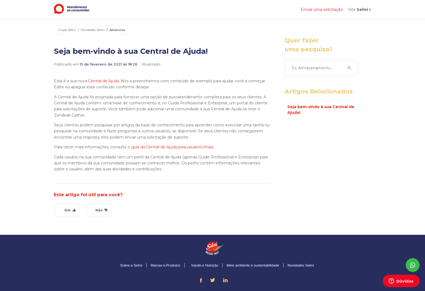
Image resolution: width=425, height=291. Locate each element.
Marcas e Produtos (165, 265)
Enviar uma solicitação (322, 9)
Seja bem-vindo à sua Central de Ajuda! (320, 109)
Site (358, 9)
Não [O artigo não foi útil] (99, 210)
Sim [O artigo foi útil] (67, 210)
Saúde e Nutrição (204, 265)
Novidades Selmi (93, 30)
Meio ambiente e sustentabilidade (253, 265)
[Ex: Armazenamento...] (321, 68)
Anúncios (117, 30)
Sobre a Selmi (131, 265)
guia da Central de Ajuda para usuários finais (172, 147)
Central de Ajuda (103, 81)
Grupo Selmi (67, 30)
